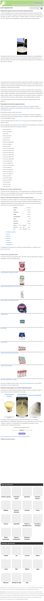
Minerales (8, 238)
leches (20, 112)
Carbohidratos (9, 244)
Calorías (8, 234)
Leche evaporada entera (6, 7)
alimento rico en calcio (20, 120)
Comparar (9, 417)
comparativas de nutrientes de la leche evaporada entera (17, 436)
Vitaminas (8, 236)
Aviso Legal (26, 599)
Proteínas (8, 240)
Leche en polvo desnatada (35, 395)
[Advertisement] (21, 28)
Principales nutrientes (11, 232)
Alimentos (38, 3)
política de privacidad (20, 599)
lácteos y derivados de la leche (26, 106)
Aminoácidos (9, 242)
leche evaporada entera (6, 109)
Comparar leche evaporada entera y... (22, 427)
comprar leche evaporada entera (26, 383)
